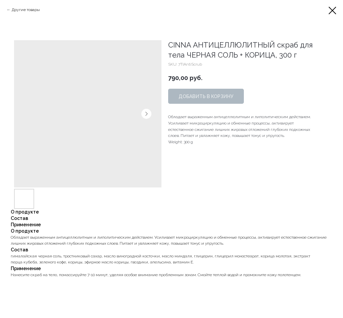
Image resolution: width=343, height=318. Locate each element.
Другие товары (26, 9)
